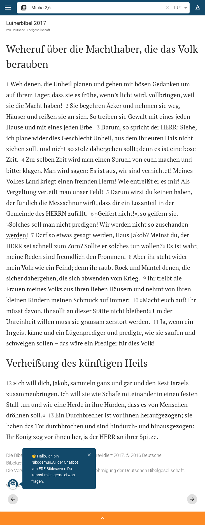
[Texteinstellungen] (197, 7)
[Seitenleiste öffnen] (102, 518)
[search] (98, 7)
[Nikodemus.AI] (13, 484)
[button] (8, 8)
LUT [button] (181, 7)
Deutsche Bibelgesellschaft (31, 30)
